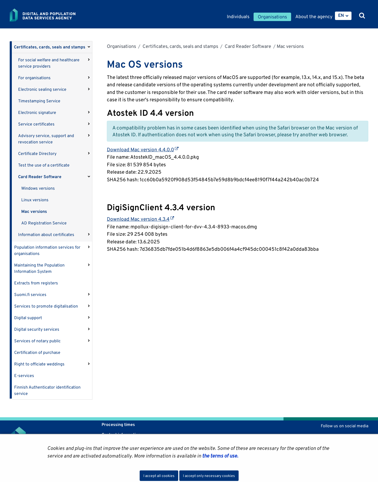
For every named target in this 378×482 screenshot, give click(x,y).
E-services (24, 375)
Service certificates (36, 124)
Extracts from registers (36, 283)
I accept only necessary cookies (209, 475)
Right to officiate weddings (39, 364)
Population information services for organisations (47, 250)
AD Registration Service (44, 223)
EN (341, 15)
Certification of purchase (37, 352)
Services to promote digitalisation (46, 306)
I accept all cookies (159, 475)
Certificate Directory (37, 153)
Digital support (28, 317)
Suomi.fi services (30, 294)
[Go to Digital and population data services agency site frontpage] (56, 15)
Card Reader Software (39, 176)
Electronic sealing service (42, 89)
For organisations (34, 78)
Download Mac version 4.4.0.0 (142, 149)
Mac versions (34, 211)
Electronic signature (37, 112)
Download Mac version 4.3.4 (140, 219)
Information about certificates (46, 234)
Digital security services (36, 329)
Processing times (118, 424)
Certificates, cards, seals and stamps (49, 47)
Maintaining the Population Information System (39, 268)
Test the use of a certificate (44, 165)
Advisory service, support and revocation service (46, 139)
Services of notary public (37, 341)
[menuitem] (343, 16)
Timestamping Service (39, 101)
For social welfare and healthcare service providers (49, 63)
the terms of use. (219, 456)
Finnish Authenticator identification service (47, 390)
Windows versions (38, 188)
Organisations (121, 46)
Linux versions (35, 200)
